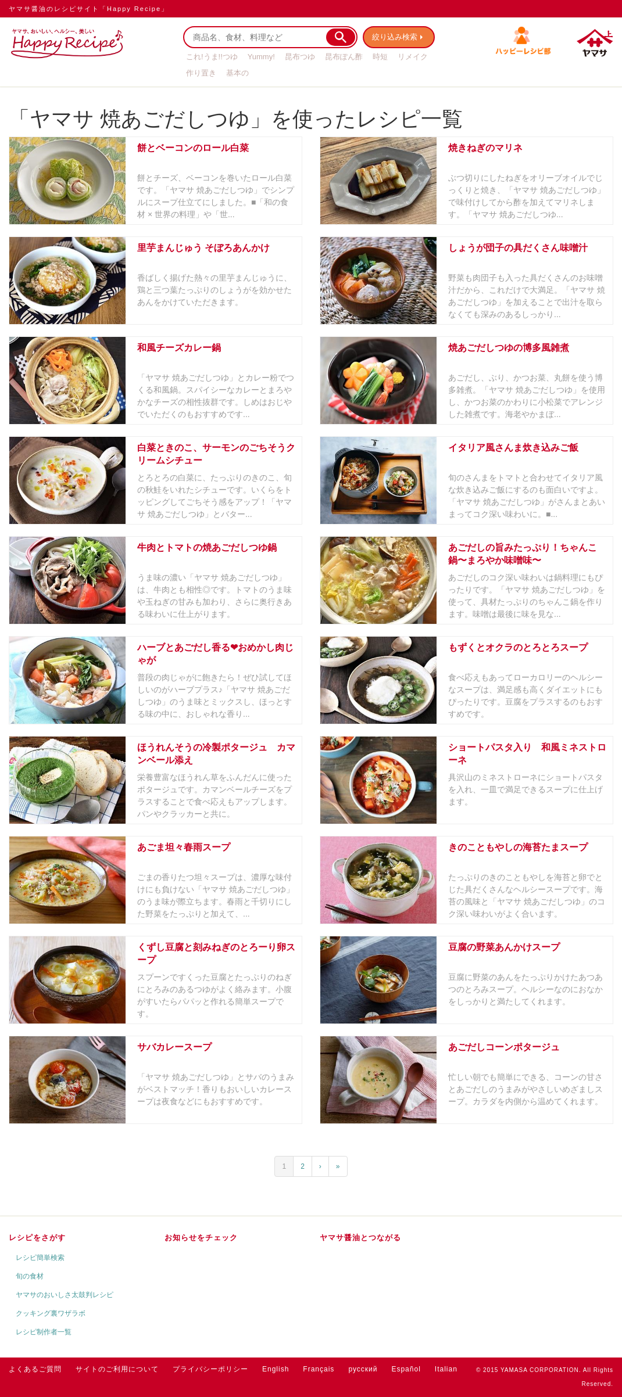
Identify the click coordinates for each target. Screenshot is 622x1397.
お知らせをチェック (201, 1237)
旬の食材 (30, 1276)
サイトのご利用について (117, 1369)
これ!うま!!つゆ (212, 56)
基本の (237, 73)
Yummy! (261, 56)
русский (362, 1369)
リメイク (413, 56)
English (275, 1369)
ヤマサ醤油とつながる (360, 1237)
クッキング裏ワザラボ (50, 1313)
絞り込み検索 (396, 37)
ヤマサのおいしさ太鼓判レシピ (64, 1295)
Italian (446, 1369)
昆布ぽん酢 (344, 56)
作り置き (201, 73)
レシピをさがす (37, 1237)
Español (405, 1369)
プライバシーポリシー (210, 1369)
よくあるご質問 (35, 1369)
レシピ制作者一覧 (44, 1332)
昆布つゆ (300, 56)
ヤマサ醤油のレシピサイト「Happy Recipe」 (89, 8)
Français (318, 1369)
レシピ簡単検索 (40, 1258)
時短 (380, 56)
